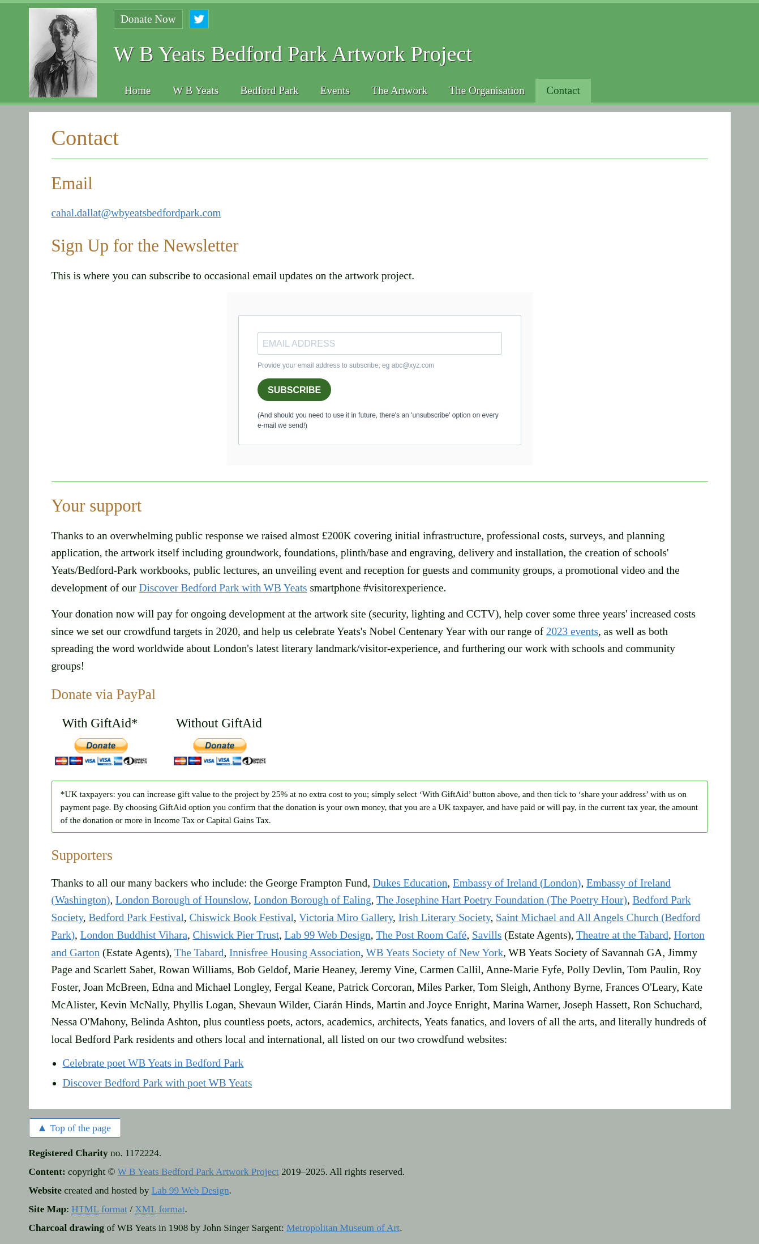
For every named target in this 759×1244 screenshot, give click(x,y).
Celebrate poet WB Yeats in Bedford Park (153, 1063)
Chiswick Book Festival (241, 917)
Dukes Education (410, 883)
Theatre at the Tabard (622, 935)
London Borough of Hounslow (181, 900)
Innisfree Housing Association (295, 952)
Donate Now (148, 19)
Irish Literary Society (444, 917)
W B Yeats (195, 90)
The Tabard (199, 952)
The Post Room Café (421, 935)
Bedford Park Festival (135, 917)
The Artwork (399, 90)
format (99, 1209)
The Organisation (486, 90)
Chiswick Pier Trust (236, 935)
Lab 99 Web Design (328, 935)
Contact (563, 90)
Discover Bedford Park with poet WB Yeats (157, 1083)
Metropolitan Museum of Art (343, 1227)
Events (335, 90)
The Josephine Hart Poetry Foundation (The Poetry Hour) (501, 900)
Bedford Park (270, 90)
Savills (486, 935)
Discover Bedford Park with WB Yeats (223, 588)
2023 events (572, 631)
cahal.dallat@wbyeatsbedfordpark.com (136, 213)
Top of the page (75, 1127)
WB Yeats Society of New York (435, 952)
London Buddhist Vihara (133, 935)
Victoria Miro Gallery (346, 917)
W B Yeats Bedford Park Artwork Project (198, 1171)
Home (138, 90)
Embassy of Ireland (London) (517, 883)
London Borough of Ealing (312, 900)
